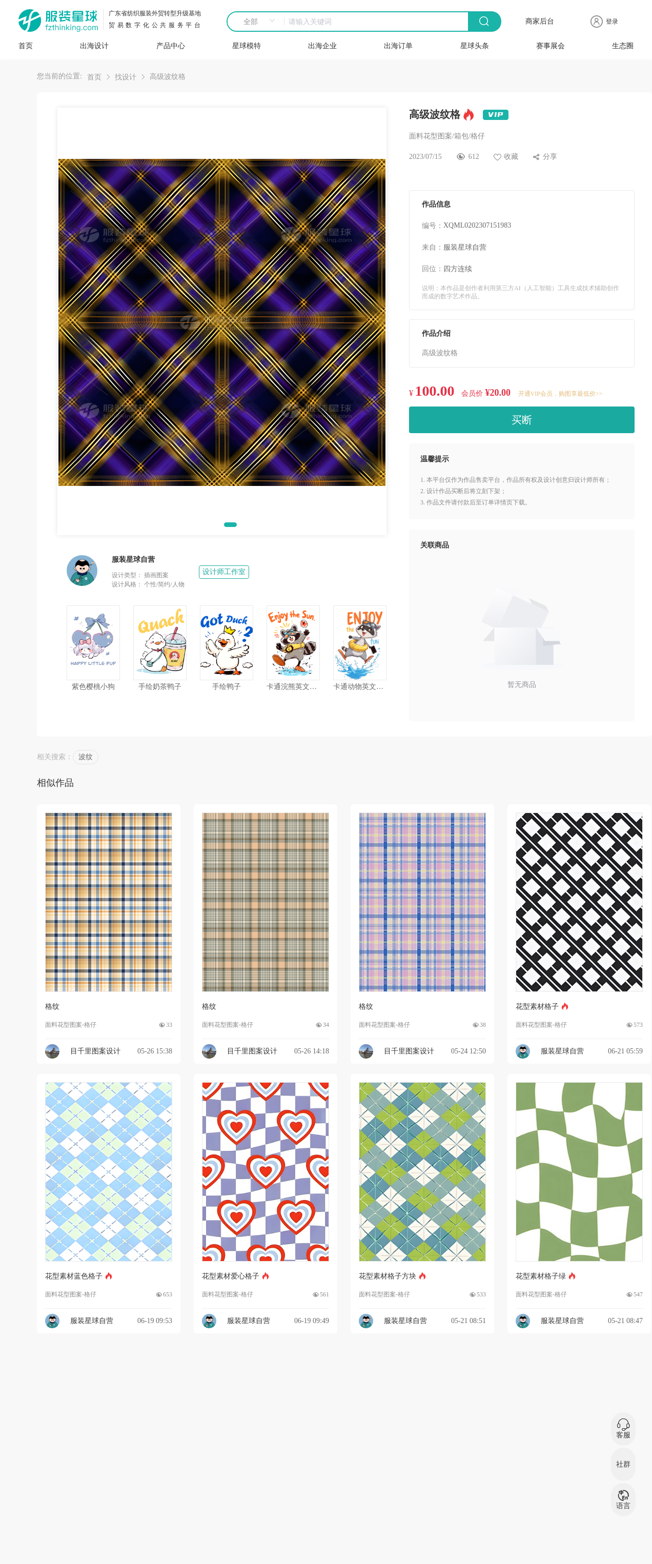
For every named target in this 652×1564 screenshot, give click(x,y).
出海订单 (398, 46)
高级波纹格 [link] (168, 76)
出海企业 (322, 46)
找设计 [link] (125, 77)
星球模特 (246, 46)
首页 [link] (94, 77)
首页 (25, 46)
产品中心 (170, 46)
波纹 (85, 757)
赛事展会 (550, 46)
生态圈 (623, 46)
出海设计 (94, 46)
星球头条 (474, 46)
